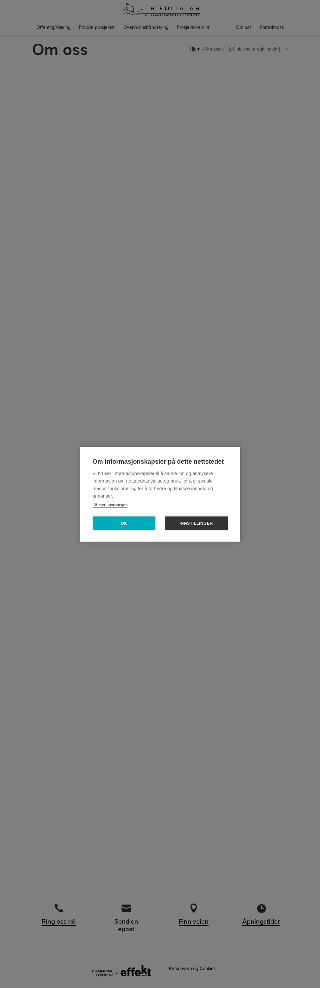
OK (124, 523)
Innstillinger (196, 523)
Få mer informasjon (110, 505)
